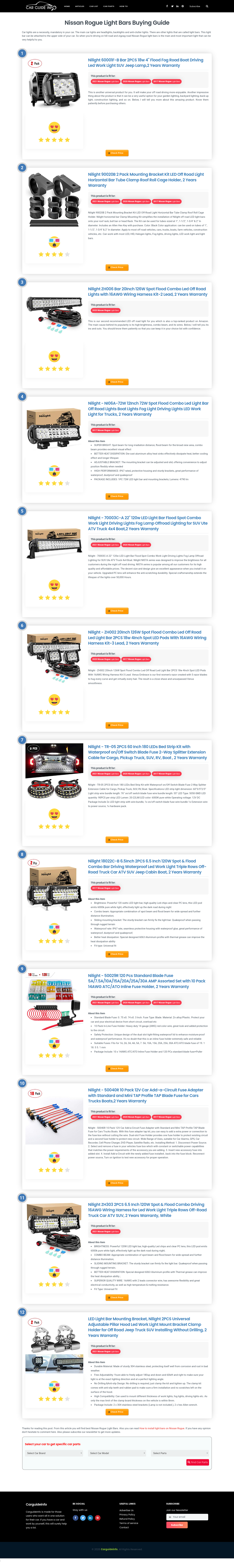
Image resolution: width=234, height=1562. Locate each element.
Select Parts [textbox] (160, 1453)
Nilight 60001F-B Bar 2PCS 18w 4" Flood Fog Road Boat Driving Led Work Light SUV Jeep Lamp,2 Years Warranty (145, 62)
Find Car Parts (198, 1462)
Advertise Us (127, 1510)
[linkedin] (90, 1518)
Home (67, 6)
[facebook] (75, 1518)
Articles (79, 6)
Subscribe (194, 6)
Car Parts (108, 6)
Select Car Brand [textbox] (36, 1453)
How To (124, 6)
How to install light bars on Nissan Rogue (161, 1428)
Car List (93, 6)
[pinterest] (97, 1518)
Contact (124, 1527)
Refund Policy (127, 1519)
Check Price (115, 153)
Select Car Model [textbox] (99, 1453)
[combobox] (54, 1453)
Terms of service (129, 1523)
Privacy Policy (127, 1514)
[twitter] (83, 1518)
